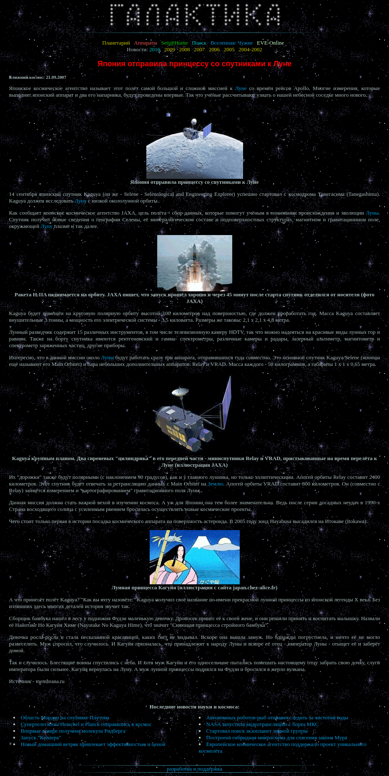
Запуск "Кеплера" (41, 737)
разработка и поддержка (194, 769)
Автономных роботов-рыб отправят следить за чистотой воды (277, 717)
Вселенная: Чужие (232, 43)
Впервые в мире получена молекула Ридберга (73, 731)
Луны (372, 213)
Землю (215, 484)
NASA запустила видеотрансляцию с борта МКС (262, 724)
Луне (241, 88)
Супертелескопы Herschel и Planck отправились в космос (86, 724)
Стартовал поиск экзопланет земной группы (257, 731)
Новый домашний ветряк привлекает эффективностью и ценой (93, 744)
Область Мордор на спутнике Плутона (65, 717)
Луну (80, 201)
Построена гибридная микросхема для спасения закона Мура (276, 737)
